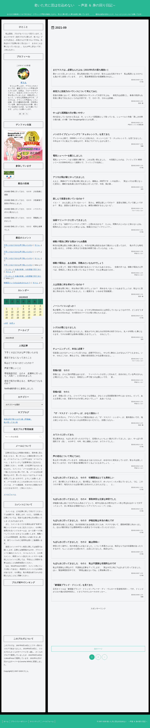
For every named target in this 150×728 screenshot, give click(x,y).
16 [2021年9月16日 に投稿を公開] (29, 312)
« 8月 (6, 323)
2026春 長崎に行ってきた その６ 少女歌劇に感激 (23, 193)
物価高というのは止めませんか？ (17, 283)
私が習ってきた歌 (11, 422)
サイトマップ (35, 721)
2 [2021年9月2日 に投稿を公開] (29, 306)
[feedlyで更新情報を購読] (23, 113)
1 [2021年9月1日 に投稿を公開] (23, 306)
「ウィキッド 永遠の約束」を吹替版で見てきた (22, 269)
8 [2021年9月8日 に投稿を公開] (23, 309)
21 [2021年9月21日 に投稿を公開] (18, 315)
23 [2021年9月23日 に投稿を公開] (29, 315)
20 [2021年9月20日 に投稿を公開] (12, 315)
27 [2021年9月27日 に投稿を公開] (12, 318)
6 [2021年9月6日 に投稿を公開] (12, 309)
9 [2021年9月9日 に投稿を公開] (29, 309)
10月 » (12, 323)
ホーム (6, 721)
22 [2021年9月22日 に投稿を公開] (23, 315)
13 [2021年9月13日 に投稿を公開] (12, 312)
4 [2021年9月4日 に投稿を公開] (40, 306)
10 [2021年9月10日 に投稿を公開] (35, 309)
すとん (23, 82)
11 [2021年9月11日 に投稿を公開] (40, 309)
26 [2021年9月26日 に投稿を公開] (7, 318)
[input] (23, 436)
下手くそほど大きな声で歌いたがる (18, 245)
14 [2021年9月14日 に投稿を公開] (18, 312)
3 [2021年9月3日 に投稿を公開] (34, 306)
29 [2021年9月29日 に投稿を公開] (23, 318)
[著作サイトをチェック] (20, 113)
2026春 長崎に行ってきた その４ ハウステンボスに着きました (23, 210)
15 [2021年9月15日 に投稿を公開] (23, 312)
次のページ (98, 649)
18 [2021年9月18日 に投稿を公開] (40, 312)
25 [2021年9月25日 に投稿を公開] (40, 315)
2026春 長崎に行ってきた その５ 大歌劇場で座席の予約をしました (23, 201)
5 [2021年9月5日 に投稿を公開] (6, 309)
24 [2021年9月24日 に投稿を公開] (35, 315)
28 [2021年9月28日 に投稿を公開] (18, 318)
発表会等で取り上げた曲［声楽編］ (18, 419)
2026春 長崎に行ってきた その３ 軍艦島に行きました (23, 219)
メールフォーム (10, 494)
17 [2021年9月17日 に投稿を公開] (35, 312)
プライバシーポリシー (19, 721)
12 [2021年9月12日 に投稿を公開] (7, 312)
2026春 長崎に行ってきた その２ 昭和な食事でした (23, 228)
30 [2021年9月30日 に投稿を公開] (29, 318)
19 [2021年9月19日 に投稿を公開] (7, 315)
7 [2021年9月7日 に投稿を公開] (17, 309)
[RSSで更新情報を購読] (26, 113)
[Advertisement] (98, 48)
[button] (41, 436)
